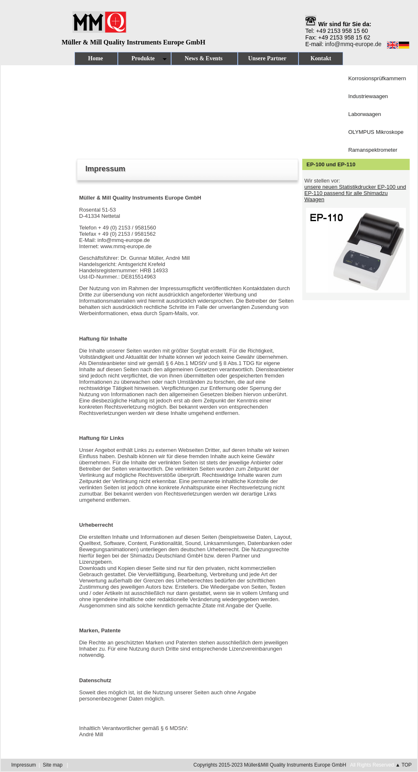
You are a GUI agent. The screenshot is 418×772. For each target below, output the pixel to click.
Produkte (142, 60)
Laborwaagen (364, 114)
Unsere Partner (268, 58)
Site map (52, 765)
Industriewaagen (368, 96)
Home (96, 58)
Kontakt (321, 58)
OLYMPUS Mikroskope (375, 132)
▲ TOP (403, 765)
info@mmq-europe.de (353, 44)
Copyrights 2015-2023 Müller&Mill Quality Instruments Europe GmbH (270, 765)
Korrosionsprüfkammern (377, 78)
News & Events (204, 58)
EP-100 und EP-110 (331, 164)
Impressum (23, 765)
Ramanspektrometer (372, 150)
